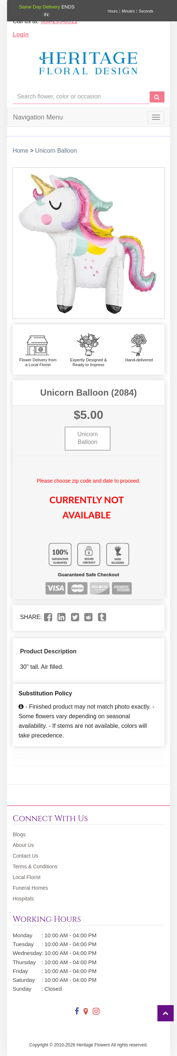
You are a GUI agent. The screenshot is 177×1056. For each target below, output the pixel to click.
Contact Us (25, 856)
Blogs (19, 834)
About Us (23, 845)
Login (21, 34)
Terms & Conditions (35, 866)
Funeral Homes (30, 888)
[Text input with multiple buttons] (81, 97)
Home (20, 150)
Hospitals (23, 899)
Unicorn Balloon (56, 150)
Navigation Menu (38, 117)
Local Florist (26, 877)
